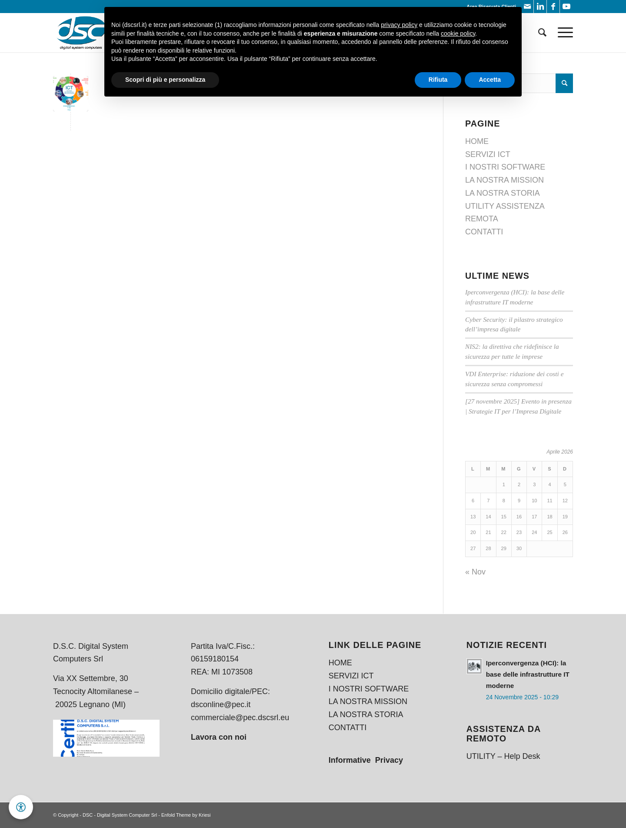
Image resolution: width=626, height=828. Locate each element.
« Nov (475, 572)
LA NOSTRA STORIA (502, 193)
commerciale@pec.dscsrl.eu (240, 717)
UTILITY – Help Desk (503, 756)
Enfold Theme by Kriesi (186, 815)
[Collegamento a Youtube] (566, 6)
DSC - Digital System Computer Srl (120, 815)
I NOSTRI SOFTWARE (505, 167)
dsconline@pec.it (220, 704)
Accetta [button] (490, 79)
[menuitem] (542, 32)
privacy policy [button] (399, 24)
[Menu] (562, 32)
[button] (21, 807)
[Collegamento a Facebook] (553, 6)
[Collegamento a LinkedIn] (540, 6)
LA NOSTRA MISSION (504, 180)
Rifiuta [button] (438, 79)
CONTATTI (484, 231)
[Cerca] (542, 32)
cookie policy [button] (458, 33)
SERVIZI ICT (487, 154)
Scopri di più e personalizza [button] (165, 79)
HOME (477, 141)
